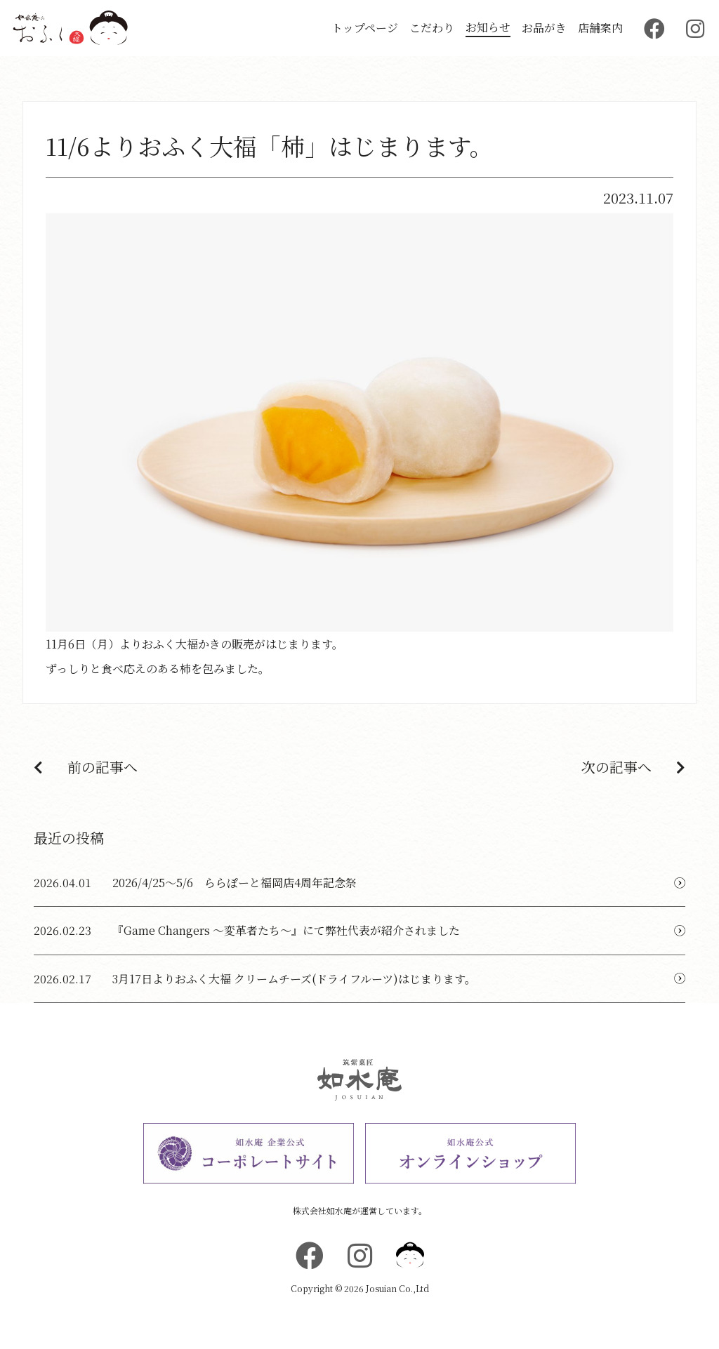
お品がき (544, 28)
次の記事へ (633, 767)
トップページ (364, 28)
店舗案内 (600, 28)
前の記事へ (86, 767)
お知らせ (488, 27)
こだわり (431, 28)
